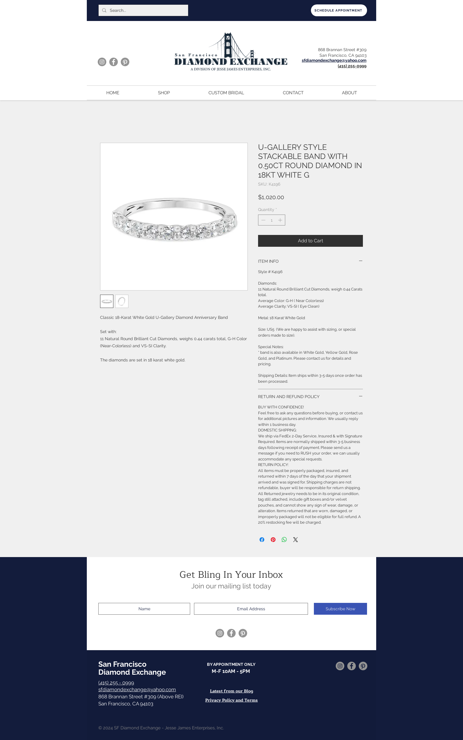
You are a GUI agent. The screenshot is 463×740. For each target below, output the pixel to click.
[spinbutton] (271, 220)
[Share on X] (295, 539)
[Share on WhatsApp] (284, 539)
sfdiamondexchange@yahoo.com (137, 689)
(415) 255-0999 (352, 66)
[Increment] (280, 220)
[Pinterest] (125, 62)
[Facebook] (113, 62)
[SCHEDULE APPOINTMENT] (339, 10)
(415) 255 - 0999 (116, 683)
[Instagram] (102, 62)
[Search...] (143, 10)
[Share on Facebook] (261, 539)
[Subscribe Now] (340, 609)
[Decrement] (262, 220)
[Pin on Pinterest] (273, 539)
